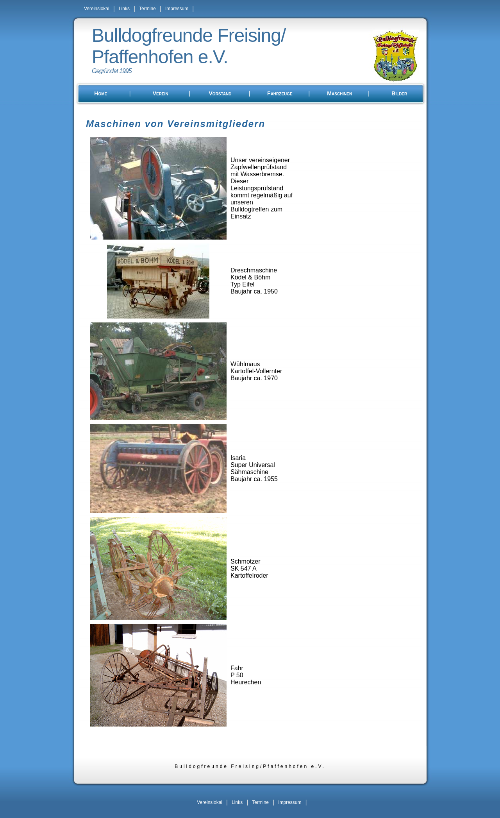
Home (100, 93)
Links (124, 8)
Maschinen (339, 93)
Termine (147, 8)
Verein (160, 93)
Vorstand (220, 93)
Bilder (399, 93)
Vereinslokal (96, 8)
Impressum (176, 8)
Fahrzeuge (280, 93)
